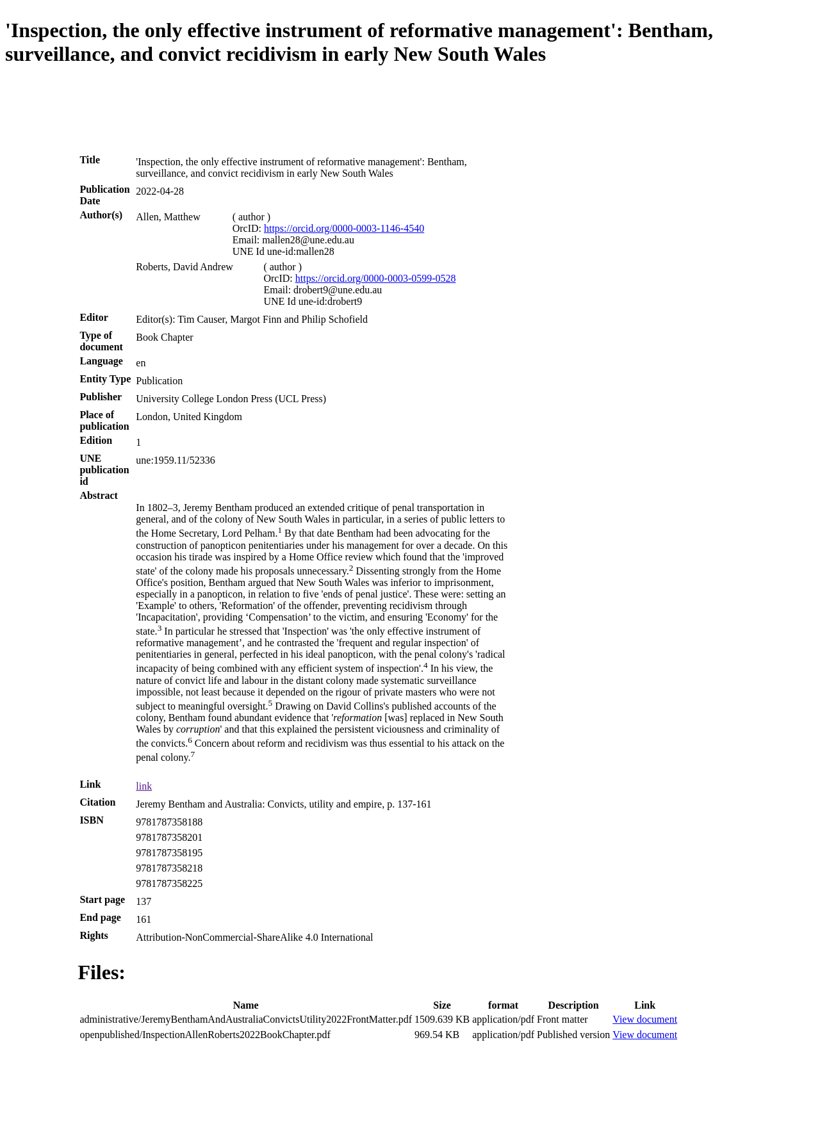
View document (644, 1019)
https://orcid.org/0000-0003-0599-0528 (375, 278)
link (144, 786)
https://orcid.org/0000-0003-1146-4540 (344, 228)
